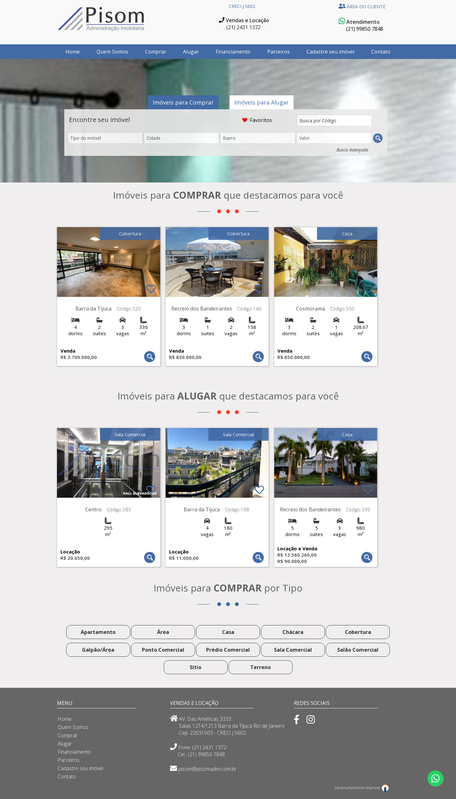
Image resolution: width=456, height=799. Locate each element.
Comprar (155, 51)
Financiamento (233, 51)
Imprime (377, 787)
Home (73, 51)
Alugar (191, 51)
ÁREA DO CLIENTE (362, 6)
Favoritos (261, 120)
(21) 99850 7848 (364, 28)
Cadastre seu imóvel (330, 51)
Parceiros (278, 51)
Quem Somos (112, 51)
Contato (380, 51)
